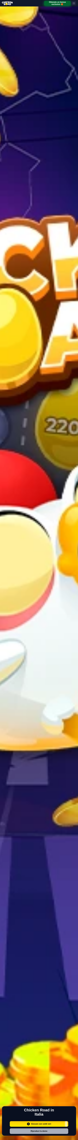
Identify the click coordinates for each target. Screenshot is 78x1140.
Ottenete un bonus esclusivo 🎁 (57, 3)
